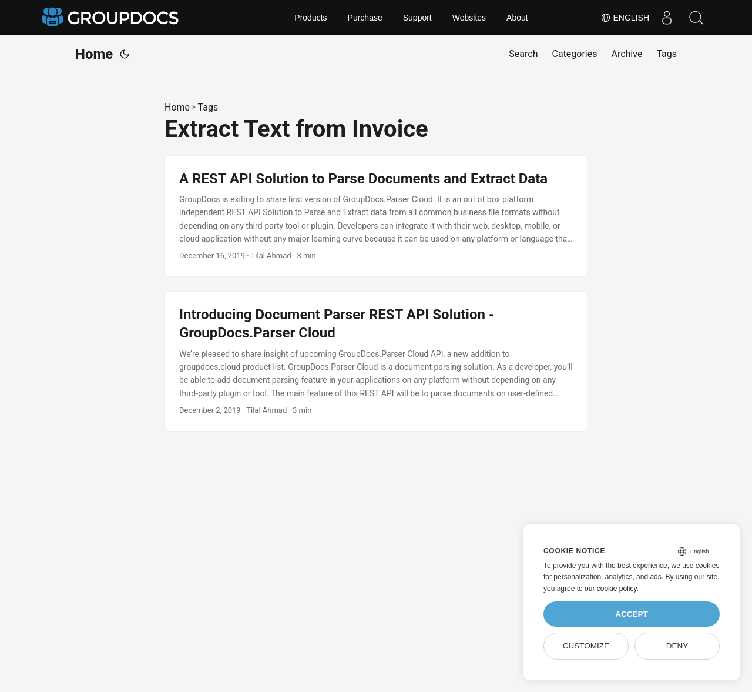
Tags (208, 107)
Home (94, 54)
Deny (677, 645)
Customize (586, 645)
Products (310, 17)
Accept (631, 614)
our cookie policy (611, 588)
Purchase (365, 17)
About (517, 17)
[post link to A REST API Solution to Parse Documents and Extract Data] (376, 216)
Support (417, 17)
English (624, 17)
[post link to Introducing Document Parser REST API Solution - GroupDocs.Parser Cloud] (376, 361)
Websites (469, 17)
